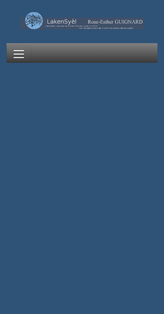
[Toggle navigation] (19, 54)
